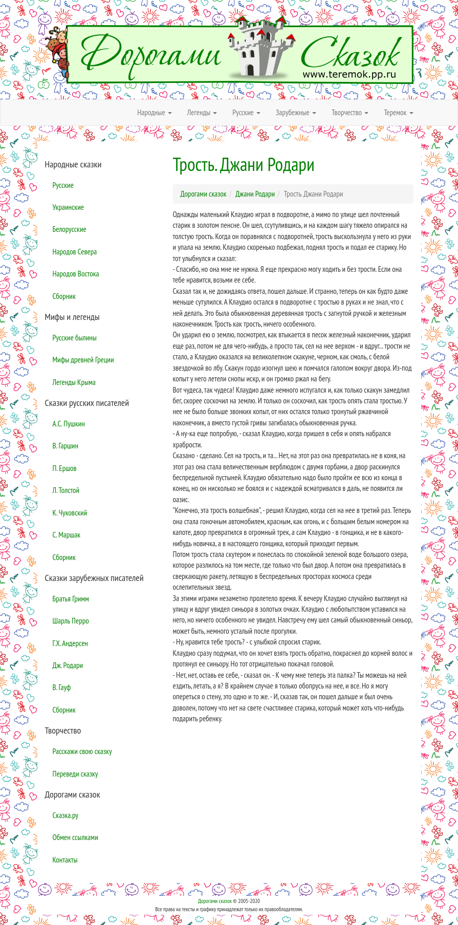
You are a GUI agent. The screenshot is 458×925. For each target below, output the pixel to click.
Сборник (64, 296)
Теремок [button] (398, 112)
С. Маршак (67, 535)
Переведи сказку (75, 774)
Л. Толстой (66, 490)
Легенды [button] (202, 112)
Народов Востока (76, 273)
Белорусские (69, 229)
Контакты (65, 860)
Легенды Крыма (74, 382)
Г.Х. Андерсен (70, 643)
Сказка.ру (66, 815)
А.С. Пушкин (69, 423)
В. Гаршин (65, 445)
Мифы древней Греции (83, 359)
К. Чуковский (70, 513)
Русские (63, 185)
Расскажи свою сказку (82, 751)
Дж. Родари (68, 665)
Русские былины (75, 337)
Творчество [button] (350, 112)
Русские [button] (246, 112)
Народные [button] (154, 112)
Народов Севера (75, 251)
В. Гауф (62, 687)
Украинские (68, 207)
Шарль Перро (71, 621)
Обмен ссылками (75, 837)
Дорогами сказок (215, 901)
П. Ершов (65, 468)
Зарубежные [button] (296, 112)
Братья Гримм (71, 599)
